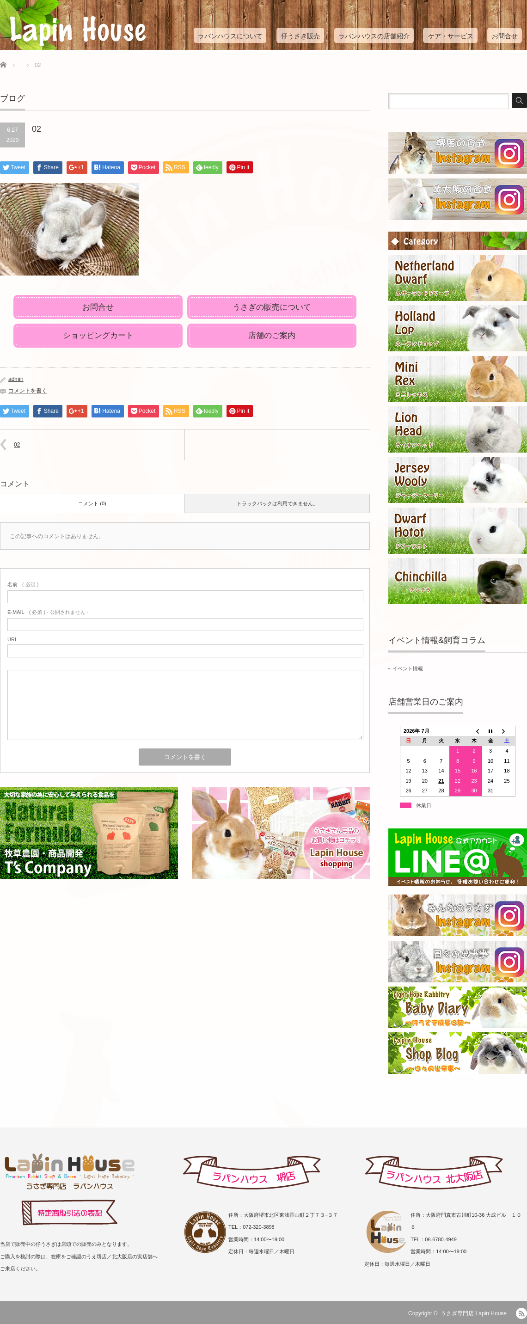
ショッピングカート (98, 335)
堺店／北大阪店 (114, 1256)
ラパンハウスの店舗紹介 (374, 36)
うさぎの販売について (272, 307)
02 (17, 444)
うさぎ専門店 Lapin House (474, 1313)
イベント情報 (407, 668)
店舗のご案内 (271, 335)
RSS (521, 1313)
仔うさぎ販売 (300, 36)
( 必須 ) (22, 584)
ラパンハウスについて (230, 36)
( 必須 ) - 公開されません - (48, 612)
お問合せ (505, 36)
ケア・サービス (450, 36)
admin (16, 379)
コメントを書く (27, 390)
